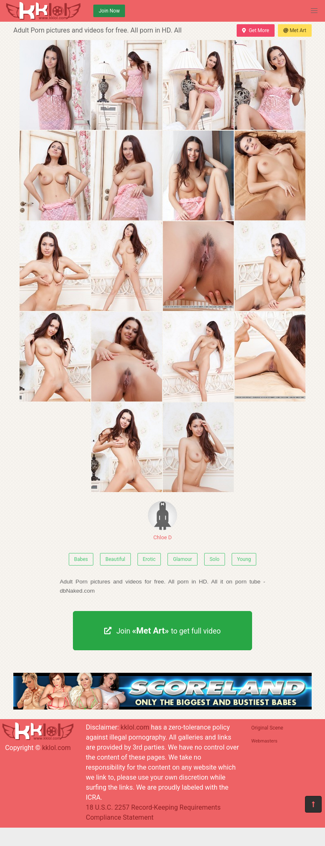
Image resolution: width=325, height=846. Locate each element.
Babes (81, 559)
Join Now (109, 11)
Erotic (149, 559)
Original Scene (267, 728)
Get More (255, 30)
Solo (215, 559)
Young (244, 559)
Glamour (182, 559)
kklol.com (56, 748)
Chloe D (162, 520)
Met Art (294, 30)
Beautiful (115, 559)
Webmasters (264, 741)
